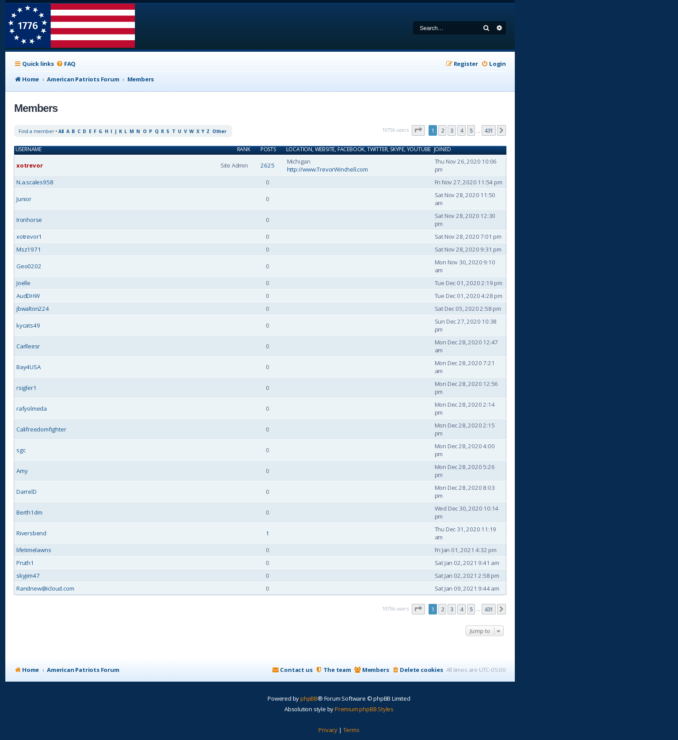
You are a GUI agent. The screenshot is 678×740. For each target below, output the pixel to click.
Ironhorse (29, 220)
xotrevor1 (29, 236)
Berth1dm (29, 512)
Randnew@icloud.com (45, 588)
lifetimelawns (33, 550)
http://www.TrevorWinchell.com (327, 169)
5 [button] (471, 130)
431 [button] (488, 130)
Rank (243, 149)
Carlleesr (28, 346)
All (61, 131)
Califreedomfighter (41, 429)
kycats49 (28, 325)
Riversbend (31, 533)
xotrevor (29, 165)
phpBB (309, 698)
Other (219, 131)
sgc (20, 450)
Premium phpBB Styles (364, 709)
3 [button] (451, 130)
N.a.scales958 (34, 182)
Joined (442, 149)
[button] (418, 130)
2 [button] (442, 130)
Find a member (36, 131)
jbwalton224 (32, 309)
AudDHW (28, 296)
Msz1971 (28, 249)
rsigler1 (26, 388)
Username (28, 149)
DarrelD (26, 492)
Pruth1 (25, 563)
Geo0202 (29, 266)
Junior (23, 199)
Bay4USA (28, 367)
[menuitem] (66, 63)
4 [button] (461, 130)
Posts (268, 149)
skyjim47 (27, 576)
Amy (21, 471)
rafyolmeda (31, 408)
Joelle (23, 283)
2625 (267, 165)
